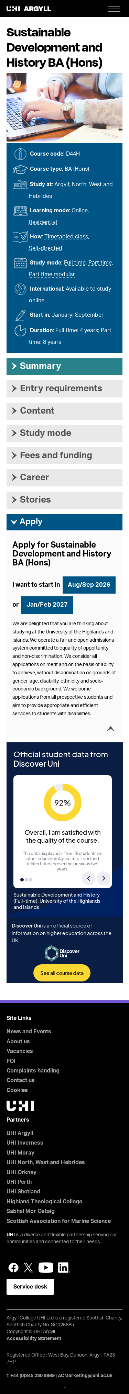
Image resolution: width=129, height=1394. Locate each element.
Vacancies (20, 1051)
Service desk (30, 1287)
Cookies (17, 1090)
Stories (30, 499)
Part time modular (52, 274)
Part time (100, 263)
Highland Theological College (44, 1201)
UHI (11, 1235)
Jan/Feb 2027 (47, 605)
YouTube (46, 1267)
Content (32, 410)
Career (29, 477)
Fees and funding (51, 455)
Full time (75, 263)
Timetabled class (66, 236)
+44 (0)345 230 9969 (32, 1375)
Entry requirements (56, 388)
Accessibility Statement (34, 1338)
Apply (26, 522)
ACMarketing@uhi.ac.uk (85, 1375)
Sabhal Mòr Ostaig (31, 1211)
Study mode (40, 433)
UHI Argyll (20, 1133)
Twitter (28, 1267)
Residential (43, 222)
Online (80, 210)
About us (18, 1041)
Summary (35, 366)
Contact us (21, 1080)
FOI (11, 1061)
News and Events (29, 1031)
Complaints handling (33, 1070)
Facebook (13, 1267)
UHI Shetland (23, 1191)
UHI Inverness (25, 1143)
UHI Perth (19, 1182)
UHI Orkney (21, 1172)
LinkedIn (64, 1267)
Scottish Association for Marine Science (59, 1221)
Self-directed (45, 248)
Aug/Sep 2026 (89, 585)
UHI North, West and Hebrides (46, 1162)
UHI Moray (20, 1153)
